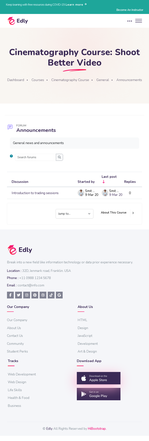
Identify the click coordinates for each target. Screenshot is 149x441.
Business (14, 411)
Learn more (76, 5)
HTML (82, 325)
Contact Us (15, 341)
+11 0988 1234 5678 (35, 283)
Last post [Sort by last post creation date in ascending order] (109, 182)
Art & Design (87, 357)
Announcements (75, 85)
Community (15, 349)
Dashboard (28, 80)
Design (83, 333)
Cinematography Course (84, 80)
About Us (14, 333)
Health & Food (18, 403)
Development (88, 349)
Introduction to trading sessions (35, 198)
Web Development (22, 379)
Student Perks (17, 357)
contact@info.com (31, 290)
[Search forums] (35, 162)
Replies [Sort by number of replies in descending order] (130, 187)
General (116, 80)
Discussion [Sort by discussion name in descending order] (20, 187)
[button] (12, 162)
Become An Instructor (129, 10)
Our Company (17, 325)
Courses (51, 80)
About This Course (113, 218)
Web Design (17, 387)
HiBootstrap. (97, 434)
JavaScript (85, 341)
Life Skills (15, 395)
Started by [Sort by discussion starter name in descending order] (86, 187)
